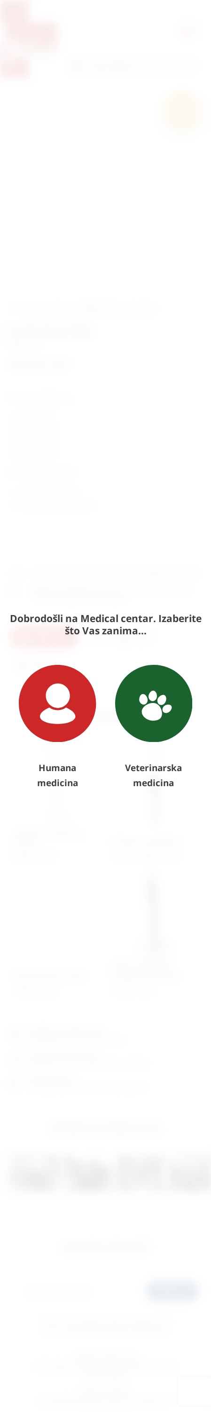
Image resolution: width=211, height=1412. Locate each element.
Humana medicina (57, 727)
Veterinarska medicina (154, 727)
